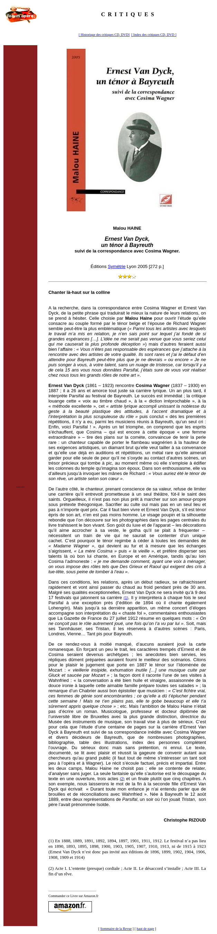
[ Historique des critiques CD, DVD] (104, 35)
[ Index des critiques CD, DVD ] (153, 35)
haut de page (145, 929)
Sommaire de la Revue (116, 929)
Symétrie (116, 266)
